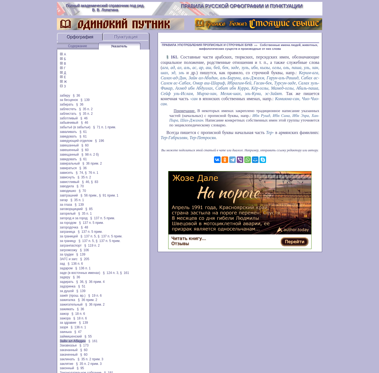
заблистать (68, 114)
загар (64, 200)
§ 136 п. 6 (75, 264)
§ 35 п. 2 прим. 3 (90, 359)
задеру (65, 277)
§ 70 (80, 186)
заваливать (68, 132)
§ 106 (84, 250)
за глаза (66, 205)
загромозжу (68, 250)
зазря (64, 327)
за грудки (67, 254)
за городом (68, 223)
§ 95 (80, 368)
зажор (64, 314)
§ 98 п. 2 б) (90, 154)
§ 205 (84, 259)
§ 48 (84, 227)
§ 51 (82, 286)
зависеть (66, 173)
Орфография (80, 36)
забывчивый (69, 123)
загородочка (69, 227)
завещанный (69, 154)
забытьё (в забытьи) (75, 127)
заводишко (68, 191)
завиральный (70, 163)
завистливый (69, 182)
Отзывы (180, 243)
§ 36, (80, 282)
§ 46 (84, 118)
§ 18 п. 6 (78, 314)
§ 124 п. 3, (111, 273)
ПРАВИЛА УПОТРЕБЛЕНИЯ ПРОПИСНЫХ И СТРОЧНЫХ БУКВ (207, 45)
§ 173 (83, 345)
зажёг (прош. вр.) (73, 295)
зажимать (67, 309)
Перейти (294, 241)
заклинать (67, 359)
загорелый (68, 213)
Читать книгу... (188, 238)
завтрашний (69, 195)
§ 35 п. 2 (86, 109)
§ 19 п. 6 (95, 295)
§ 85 (89, 209)
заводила (67, 186)
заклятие (66, 364)
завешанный (69, 145)
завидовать (68, 159)
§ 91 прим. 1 (108, 195)
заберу (65, 95)
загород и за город (74, 218)
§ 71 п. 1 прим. (104, 127)
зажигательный (71, 304)
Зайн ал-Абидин (73, 341)
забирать (67, 104)
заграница (67, 232)
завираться (68, 168)
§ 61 (83, 132)
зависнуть (67, 177)
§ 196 (99, 141)
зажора (65, 318)
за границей (69, 236)
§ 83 (94, 182)
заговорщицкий (71, 209)
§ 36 (76, 95)
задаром (66, 268)
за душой (67, 291)
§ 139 (84, 100)
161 (174, 57)
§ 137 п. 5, (88, 236)
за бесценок (69, 100)
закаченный (69, 354)
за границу (68, 241)
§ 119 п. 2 (92, 245)
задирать (67, 282)
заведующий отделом (76, 141)
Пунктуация (126, 36)
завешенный (69, 150)
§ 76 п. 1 (91, 173)
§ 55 (88, 336)
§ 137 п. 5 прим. (102, 218)
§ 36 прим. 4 (95, 282)
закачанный (69, 350)
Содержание (77, 46)
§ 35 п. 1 (77, 200)
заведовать (68, 136)
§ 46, (86, 182)
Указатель (119, 46)
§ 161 (124, 273)
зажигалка (67, 300)
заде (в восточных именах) (80, 273)
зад (62, 264)
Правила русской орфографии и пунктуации (241, 6)
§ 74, (80, 173)
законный (67, 368)
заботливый (69, 118)
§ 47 (78, 332)
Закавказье (68, 345)
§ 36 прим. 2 (92, 163)
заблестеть (68, 109)
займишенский (71, 336)
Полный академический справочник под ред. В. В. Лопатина (105, 7)
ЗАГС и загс (69, 259)
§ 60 (85, 145)
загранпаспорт (71, 245)
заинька (66, 332)
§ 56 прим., (89, 195)
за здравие (68, 323)
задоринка (68, 286)
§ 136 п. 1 (83, 268)
